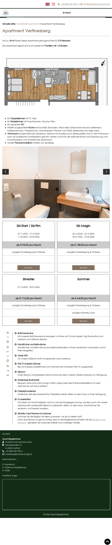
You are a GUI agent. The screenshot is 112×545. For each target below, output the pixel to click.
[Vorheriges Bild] (3, 26)
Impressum (10, 491)
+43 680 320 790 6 (69, 4)
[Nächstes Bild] (108, 26)
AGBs (7, 497)
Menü (67, 12)
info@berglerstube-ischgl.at (96, 4)
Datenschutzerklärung (15, 494)
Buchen (28, 294)
